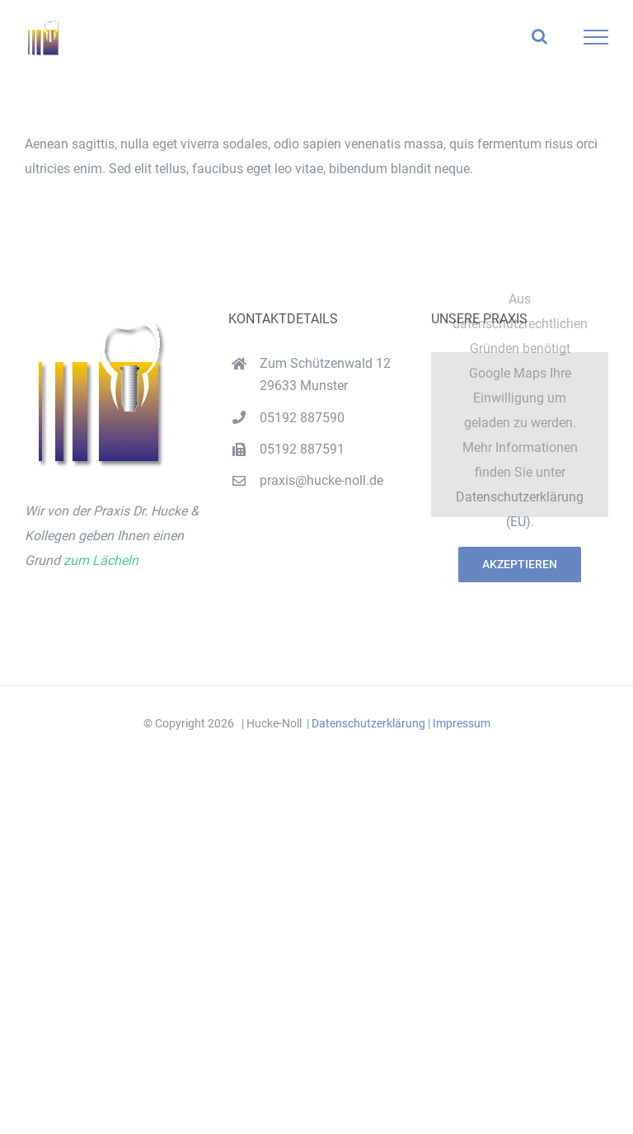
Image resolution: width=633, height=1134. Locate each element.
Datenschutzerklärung (368, 723)
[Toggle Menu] (596, 37)
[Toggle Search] (539, 36)
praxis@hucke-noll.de (321, 480)
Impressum (461, 723)
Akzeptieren (519, 564)
